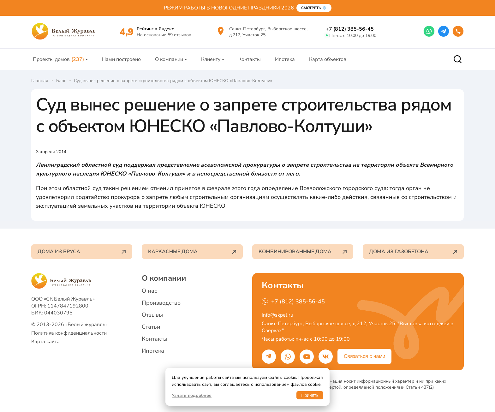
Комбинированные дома (303, 251)
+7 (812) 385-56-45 (350, 29)
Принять (310, 395)
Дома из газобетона (413, 251)
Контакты (249, 59)
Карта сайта (45, 341)
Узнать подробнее (192, 395)
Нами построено (121, 59)
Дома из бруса (82, 251)
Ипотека (285, 59)
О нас (149, 291)
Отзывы (152, 315)
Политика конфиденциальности (69, 333)
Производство (161, 303)
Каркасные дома (192, 251)
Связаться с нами (364, 356)
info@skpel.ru (277, 315)
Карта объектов (327, 59)
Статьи (151, 327)
